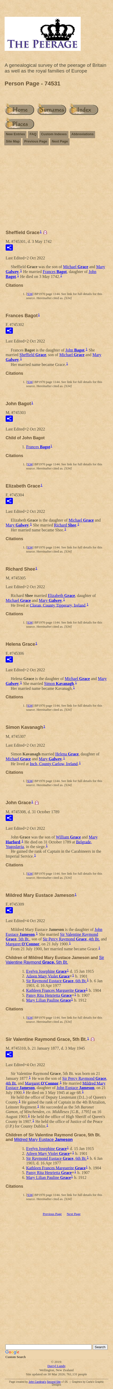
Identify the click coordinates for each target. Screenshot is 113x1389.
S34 (29, 294)
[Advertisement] (56, 189)
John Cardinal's (37, 1381)
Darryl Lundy (56, 1366)
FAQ (32, 134)
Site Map (12, 141)
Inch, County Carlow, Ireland (54, 763)
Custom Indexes (54, 134)
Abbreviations (82, 134)
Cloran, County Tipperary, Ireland (57, 605)
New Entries (15, 134)
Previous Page (35, 141)
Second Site (54, 1381)
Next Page (60, 141)
